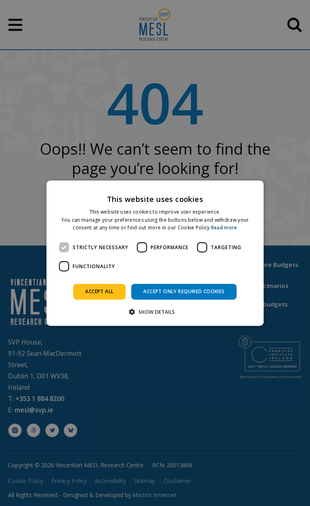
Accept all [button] (99, 291)
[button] (155, 312)
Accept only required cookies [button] (183, 291)
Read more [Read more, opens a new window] (224, 227)
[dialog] (155, 252)
